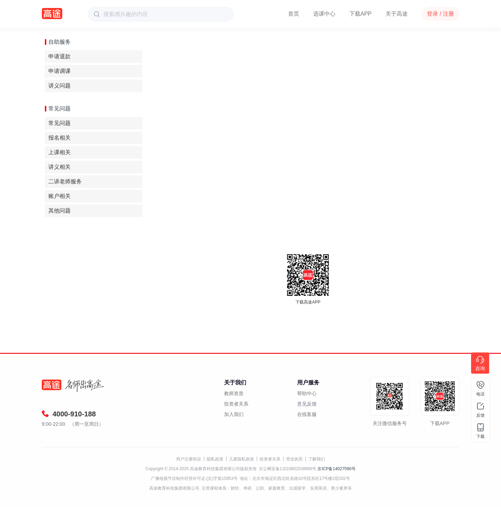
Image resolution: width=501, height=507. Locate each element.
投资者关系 (236, 404)
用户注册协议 (188, 459)
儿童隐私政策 (241, 459)
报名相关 (59, 138)
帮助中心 (307, 393)
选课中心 (324, 14)
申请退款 (59, 56)
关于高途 (396, 14)
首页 (293, 14)
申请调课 (59, 71)
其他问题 (59, 211)
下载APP (360, 14)
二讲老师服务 (65, 181)
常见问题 (59, 123)
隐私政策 (215, 459)
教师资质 (234, 393)
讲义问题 (59, 86)
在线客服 (307, 414)
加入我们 (234, 414)
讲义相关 (59, 167)
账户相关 (59, 196)
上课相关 (59, 152)
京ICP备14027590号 (336, 468)
